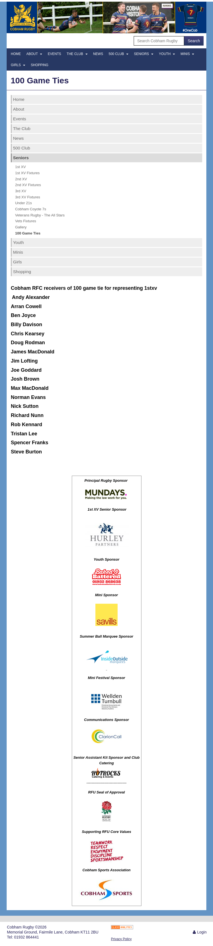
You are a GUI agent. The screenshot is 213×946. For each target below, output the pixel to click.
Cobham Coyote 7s (30, 209)
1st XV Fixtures (27, 173)
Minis (187, 54)
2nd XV (21, 179)
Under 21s (23, 203)
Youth (167, 54)
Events (54, 54)
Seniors (143, 54)
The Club (77, 54)
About (34, 54)
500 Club (118, 54)
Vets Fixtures (25, 221)
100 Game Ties (27, 233)
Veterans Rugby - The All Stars (40, 215)
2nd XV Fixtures (28, 185)
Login (202, 932)
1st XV (20, 167)
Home (16, 54)
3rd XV (20, 191)
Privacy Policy (121, 939)
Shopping (39, 65)
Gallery (20, 227)
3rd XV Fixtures (27, 197)
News (98, 54)
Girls (18, 65)
